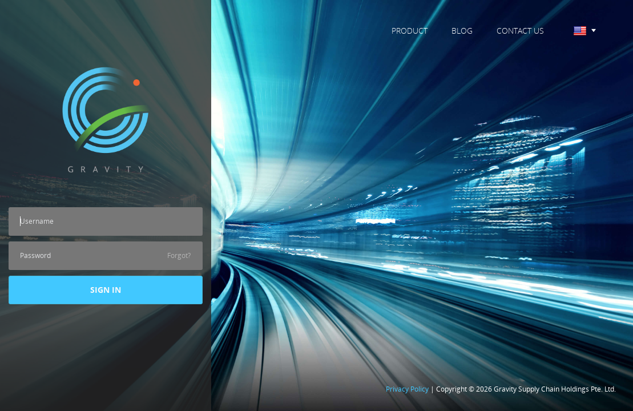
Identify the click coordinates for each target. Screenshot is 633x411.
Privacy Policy (407, 389)
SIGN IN (105, 289)
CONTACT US (520, 30)
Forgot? (179, 255)
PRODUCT (410, 30)
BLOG (462, 30)
